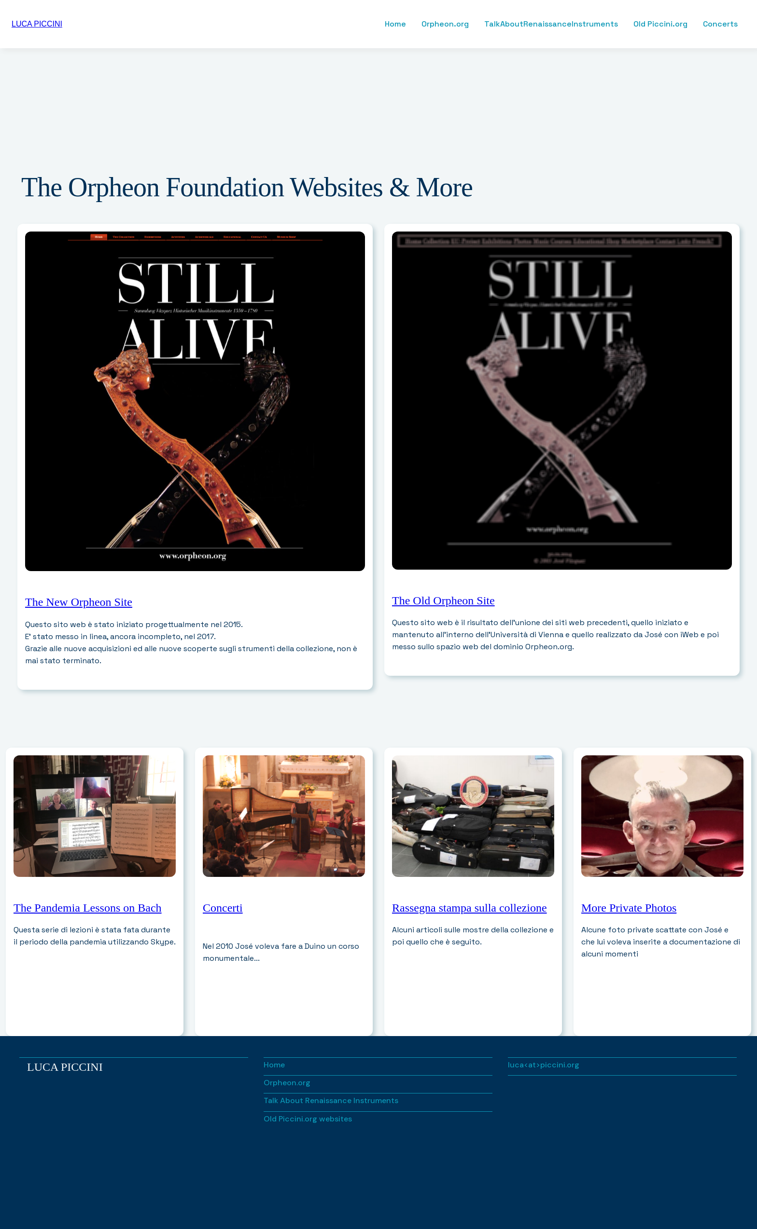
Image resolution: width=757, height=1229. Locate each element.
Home (395, 24)
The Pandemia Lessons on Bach (88, 907)
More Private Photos (628, 907)
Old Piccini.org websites (308, 1119)
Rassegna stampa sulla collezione (469, 907)
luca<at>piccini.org (543, 1065)
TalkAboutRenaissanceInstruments (551, 24)
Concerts (720, 24)
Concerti (223, 907)
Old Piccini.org (660, 24)
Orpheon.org (445, 24)
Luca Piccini (65, 1067)
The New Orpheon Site (78, 602)
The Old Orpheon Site (443, 600)
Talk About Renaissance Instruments (331, 1100)
